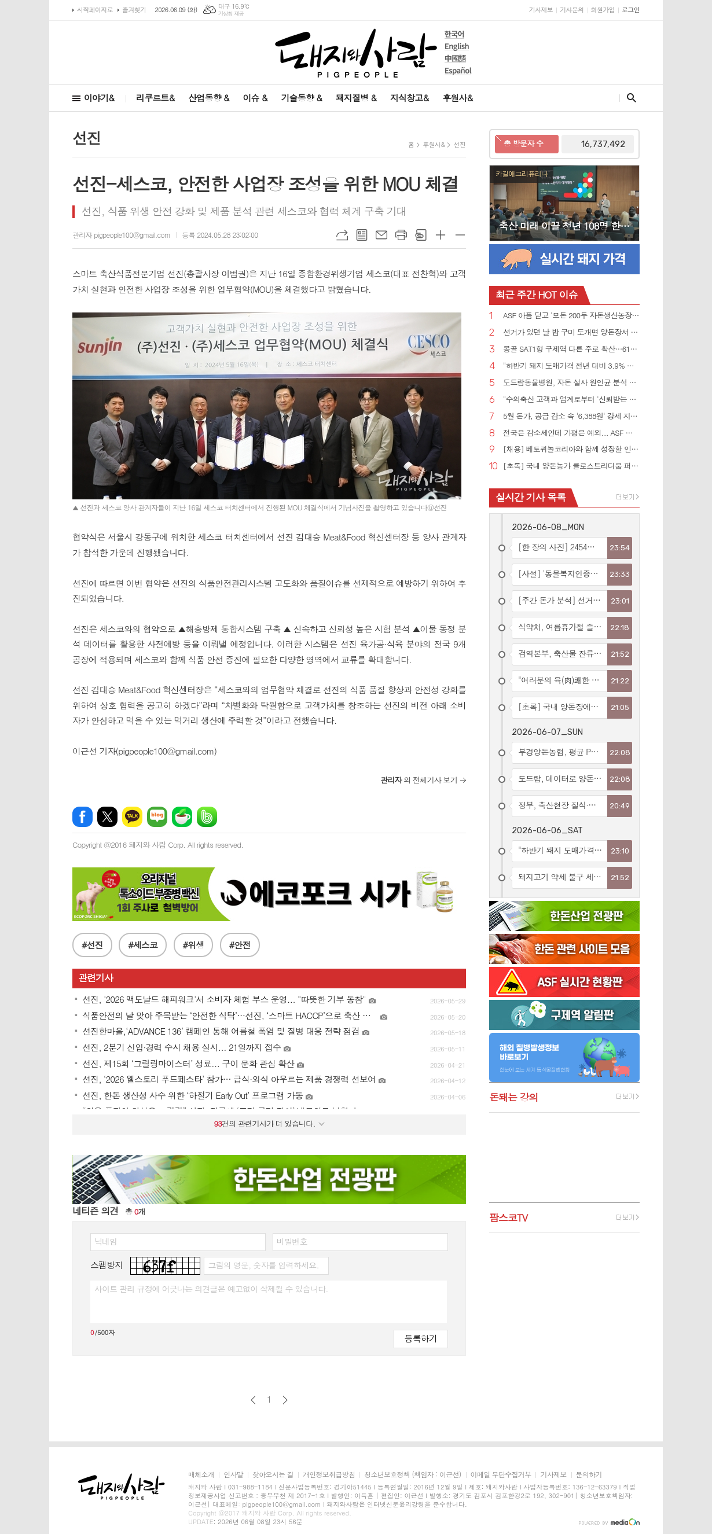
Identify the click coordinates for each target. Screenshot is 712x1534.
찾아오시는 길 (272, 1459)
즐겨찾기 (134, 9)
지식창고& (409, 97)
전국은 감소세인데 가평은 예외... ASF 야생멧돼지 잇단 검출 (571, 433)
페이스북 (82, 802)
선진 (459, 144)
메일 (381, 235)
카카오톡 (132, 802)
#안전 (240, 930)
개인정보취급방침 (329, 1459)
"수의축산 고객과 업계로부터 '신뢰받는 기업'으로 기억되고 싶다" (571, 399)
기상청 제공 (231, 13)
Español (458, 71)
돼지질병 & (356, 97)
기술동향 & (301, 97)
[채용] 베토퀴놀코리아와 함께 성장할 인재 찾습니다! (571, 449)
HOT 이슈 (537, 294)
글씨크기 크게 (440, 235)
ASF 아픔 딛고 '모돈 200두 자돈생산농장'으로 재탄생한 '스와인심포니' (571, 316)
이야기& (99, 97)
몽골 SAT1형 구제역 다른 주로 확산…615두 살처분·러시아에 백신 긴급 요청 (571, 349)
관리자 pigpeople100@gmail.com (121, 235)
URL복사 (342, 235)
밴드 (207, 802)
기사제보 (541, 9)
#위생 (193, 930)
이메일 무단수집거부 (501, 1459)
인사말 (233, 1459)
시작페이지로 (95, 9)
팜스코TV (508, 1217)
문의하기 (589, 1459)
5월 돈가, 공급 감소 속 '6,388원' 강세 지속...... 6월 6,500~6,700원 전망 (571, 416)
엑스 (107, 802)
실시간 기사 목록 (531, 497)
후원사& (457, 97)
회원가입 (603, 9)
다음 (285, 1385)
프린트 (401, 235)
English (458, 46)
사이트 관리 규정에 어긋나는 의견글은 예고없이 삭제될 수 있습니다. (211, 1274)
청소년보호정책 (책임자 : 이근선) (412, 1459)
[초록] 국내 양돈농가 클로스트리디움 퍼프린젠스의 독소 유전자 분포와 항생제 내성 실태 (571, 466)
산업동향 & (208, 97)
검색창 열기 (628, 98)
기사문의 (571, 9)
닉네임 (105, 1226)
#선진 (92, 930)
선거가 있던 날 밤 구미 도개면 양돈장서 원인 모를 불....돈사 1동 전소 (571, 332)
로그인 (631, 9)
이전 (253, 1385)
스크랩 (421, 235)
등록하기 (421, 1323)
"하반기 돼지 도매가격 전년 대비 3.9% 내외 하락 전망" (571, 366)
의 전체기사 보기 (418, 764)
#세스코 (142, 930)
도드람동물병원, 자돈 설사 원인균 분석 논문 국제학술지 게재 (571, 383)
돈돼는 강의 (513, 1097)
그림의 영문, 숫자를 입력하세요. (263, 1250)
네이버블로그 (157, 802)
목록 (362, 235)
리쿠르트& (155, 97)
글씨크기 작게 (460, 235)
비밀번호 (292, 1226)
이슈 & (255, 97)
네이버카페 (182, 802)
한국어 (458, 34)
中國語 (458, 58)
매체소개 (201, 1459)
